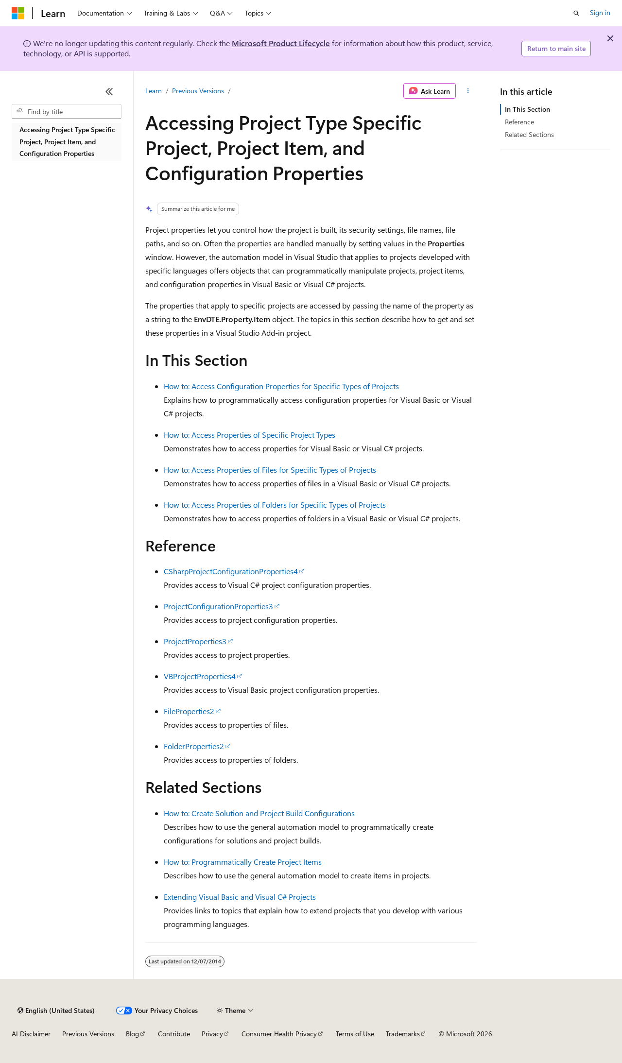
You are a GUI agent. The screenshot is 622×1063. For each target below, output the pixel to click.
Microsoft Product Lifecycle (281, 43)
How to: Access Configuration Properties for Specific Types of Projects (281, 386)
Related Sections (529, 134)
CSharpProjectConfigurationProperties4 (231, 571)
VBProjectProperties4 (200, 676)
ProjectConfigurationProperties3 (218, 606)
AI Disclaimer (31, 1033)
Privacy (212, 1033)
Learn (153, 90)
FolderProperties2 (194, 746)
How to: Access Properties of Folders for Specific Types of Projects (275, 504)
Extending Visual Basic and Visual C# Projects (240, 897)
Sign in (600, 12)
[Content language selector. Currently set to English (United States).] (56, 1010)
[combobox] (66, 112)
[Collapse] (109, 91)
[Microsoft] (18, 13)
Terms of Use (355, 1033)
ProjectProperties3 (195, 641)
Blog (132, 1033)
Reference (519, 121)
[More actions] (468, 91)
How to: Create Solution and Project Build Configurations (259, 813)
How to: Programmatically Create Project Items (243, 862)
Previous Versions (198, 90)
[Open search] (576, 13)
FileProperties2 (189, 711)
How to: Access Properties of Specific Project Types (249, 434)
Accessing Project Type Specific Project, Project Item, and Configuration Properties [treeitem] (67, 141)
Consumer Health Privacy (279, 1033)
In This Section (527, 109)
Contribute (174, 1033)
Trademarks (403, 1033)
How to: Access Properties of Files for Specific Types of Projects (270, 469)
